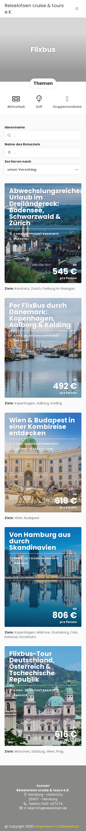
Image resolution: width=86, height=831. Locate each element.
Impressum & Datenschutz (57, 826)
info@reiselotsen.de (51, 808)
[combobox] (43, 152)
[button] (43, 169)
